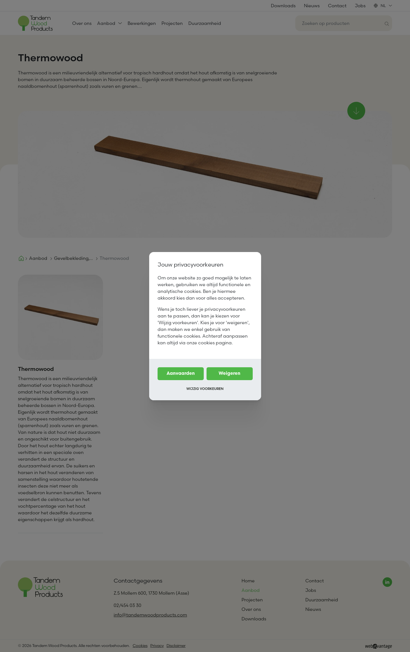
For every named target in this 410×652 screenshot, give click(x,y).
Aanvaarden (181, 373)
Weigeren (229, 373)
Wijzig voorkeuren (205, 389)
